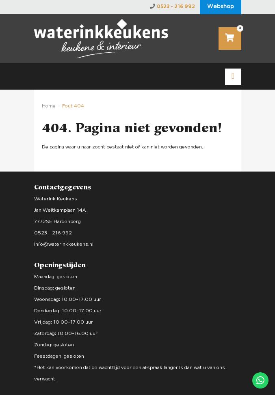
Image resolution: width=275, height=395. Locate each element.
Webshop (220, 7)
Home (49, 106)
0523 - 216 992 (176, 6)
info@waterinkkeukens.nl (63, 244)
